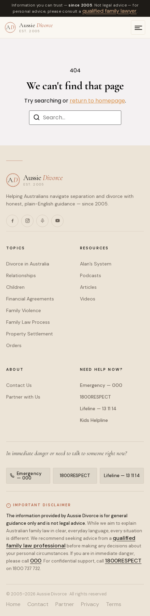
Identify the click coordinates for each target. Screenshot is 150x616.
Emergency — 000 (101, 385)
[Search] (36, 118)
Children (15, 287)
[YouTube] (57, 221)
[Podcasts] (42, 221)
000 (35, 560)
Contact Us (19, 385)
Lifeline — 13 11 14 (98, 408)
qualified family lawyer (109, 10)
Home (13, 604)
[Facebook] (12, 221)
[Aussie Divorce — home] (29, 27)
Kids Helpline (94, 420)
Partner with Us (23, 396)
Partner (64, 604)
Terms (113, 604)
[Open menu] (138, 27)
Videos (87, 298)
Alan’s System (95, 263)
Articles (88, 287)
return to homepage (97, 101)
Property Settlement (29, 333)
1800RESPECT (95, 396)
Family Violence (23, 310)
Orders (14, 345)
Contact (38, 604)
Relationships (21, 275)
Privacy (90, 604)
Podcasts (90, 275)
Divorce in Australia (27, 263)
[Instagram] (27, 221)
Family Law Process (28, 322)
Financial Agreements (30, 298)
